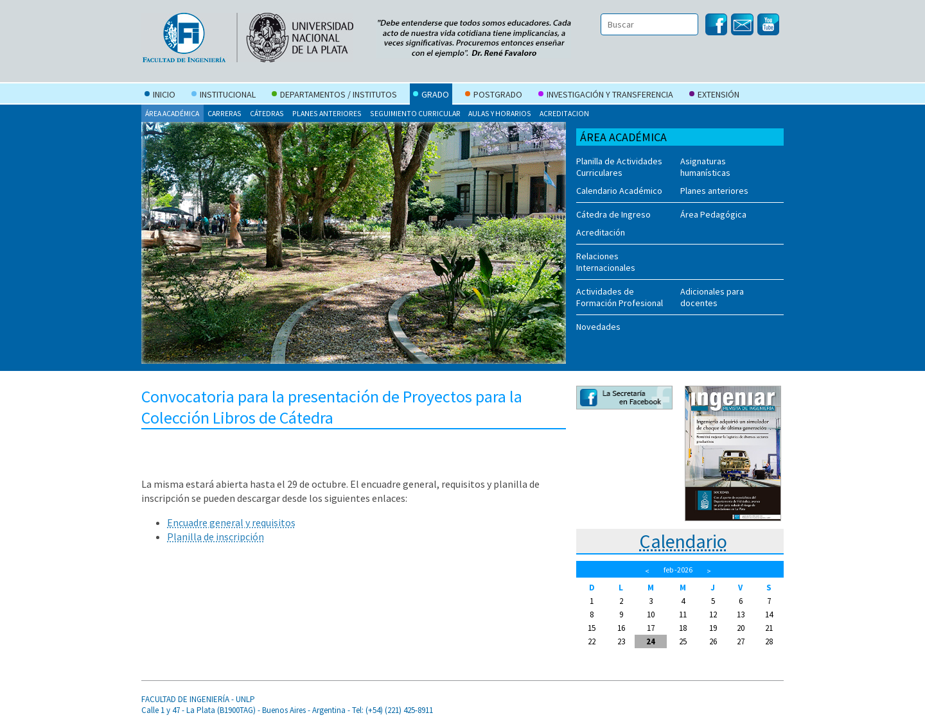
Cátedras (267, 113)
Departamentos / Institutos (334, 96)
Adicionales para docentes (712, 297)
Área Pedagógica (713, 214)
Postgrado (493, 96)
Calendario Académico (619, 190)
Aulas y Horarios (499, 113)
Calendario (683, 541)
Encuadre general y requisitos (231, 522)
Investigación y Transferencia (605, 96)
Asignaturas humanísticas (705, 166)
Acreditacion (564, 113)
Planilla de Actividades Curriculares (619, 166)
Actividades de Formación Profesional (619, 297)
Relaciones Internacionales (605, 261)
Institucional (223, 96)
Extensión (714, 96)
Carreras (224, 113)
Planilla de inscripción (215, 536)
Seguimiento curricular (415, 113)
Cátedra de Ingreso (613, 214)
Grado (431, 96)
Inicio (160, 96)
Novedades (598, 326)
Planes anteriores (327, 113)
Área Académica (172, 113)
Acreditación (600, 232)
